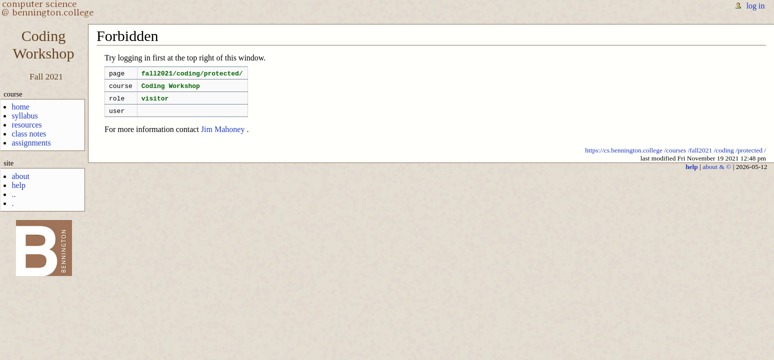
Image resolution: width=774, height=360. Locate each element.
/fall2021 (700, 156)
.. (14, 194)
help (19, 185)
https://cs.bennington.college (623, 156)
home (21, 106)
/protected (749, 156)
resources (27, 124)
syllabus (25, 116)
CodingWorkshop (43, 45)
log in (755, 6)
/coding (724, 156)
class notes (29, 134)
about (21, 176)
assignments (31, 142)
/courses (675, 156)
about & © (716, 172)
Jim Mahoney (223, 135)
